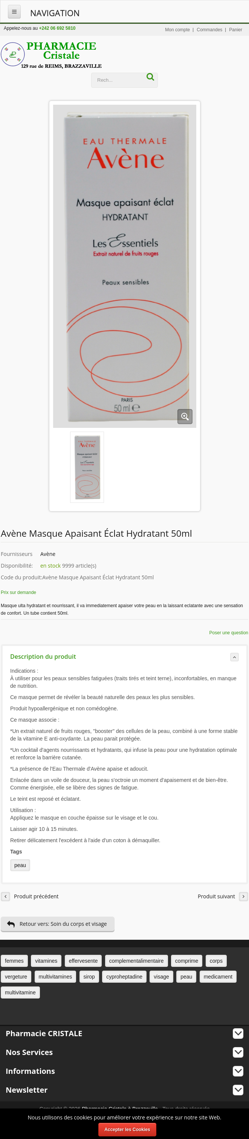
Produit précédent (30, 896)
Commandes (209, 29)
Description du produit (124, 656)
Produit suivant (223, 896)
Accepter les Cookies (127, 1129)
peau (20, 865)
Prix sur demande (18, 592)
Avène (47, 553)
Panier (235, 29)
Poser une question (228, 632)
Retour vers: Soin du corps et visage (57, 924)
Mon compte (177, 29)
